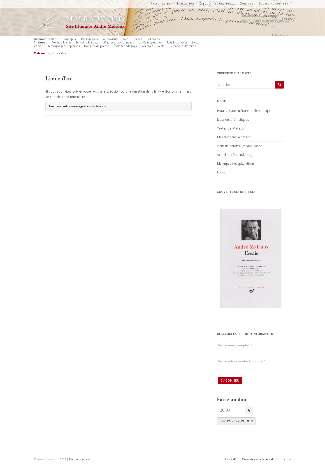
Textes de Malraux (230, 128)
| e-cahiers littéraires (182, 46)
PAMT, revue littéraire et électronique (244, 111)
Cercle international (217, 4)
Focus (221, 172)
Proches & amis (61, 42)
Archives (147, 46)
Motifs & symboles (150, 42)
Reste (161, 46)
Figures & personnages (119, 42)
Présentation (161, 4)
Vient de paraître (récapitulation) (240, 146)
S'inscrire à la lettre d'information (266, 459)
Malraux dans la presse (234, 137)
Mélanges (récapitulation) (235, 163)
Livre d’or (232, 459)
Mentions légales (80, 459)
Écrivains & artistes (88, 42)
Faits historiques (177, 42)
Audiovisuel (110, 39)
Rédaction (185, 4)
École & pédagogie (126, 46)
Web (125, 39)
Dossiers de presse (96, 46)
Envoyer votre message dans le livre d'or (79, 106)
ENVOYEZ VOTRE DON (236, 421)
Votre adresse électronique (241, 361)
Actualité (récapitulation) (234, 154)
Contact (247, 4)
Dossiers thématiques (233, 119)
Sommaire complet (273, 4)
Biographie (70, 39)
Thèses (137, 39)
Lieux (195, 42)
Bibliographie (90, 39)
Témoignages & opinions (64, 46)
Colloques (153, 39)
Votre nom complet (235, 345)
